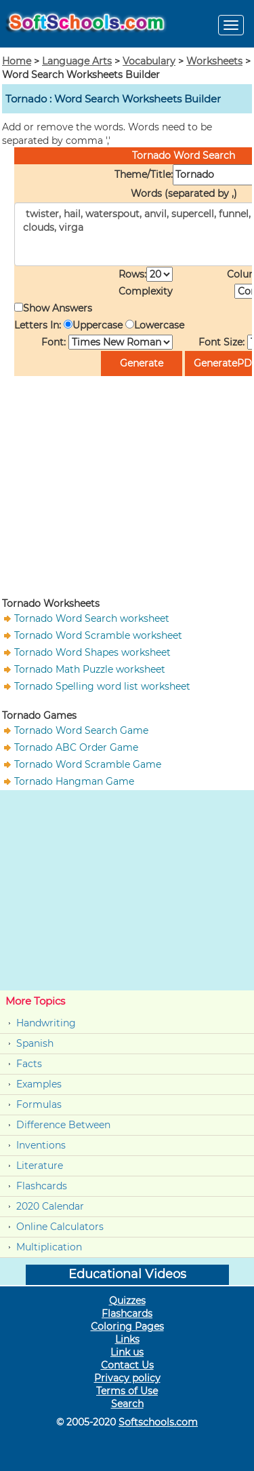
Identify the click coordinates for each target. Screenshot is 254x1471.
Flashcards (41, 1186)
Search (127, 1404)
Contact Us (127, 1365)
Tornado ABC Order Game (76, 747)
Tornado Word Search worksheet (91, 618)
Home (16, 61)
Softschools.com (158, 1422)
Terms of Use (127, 1391)
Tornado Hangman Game (74, 781)
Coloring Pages (127, 1326)
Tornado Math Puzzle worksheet (89, 669)
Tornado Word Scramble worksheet (98, 635)
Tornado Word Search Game (81, 730)
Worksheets (214, 61)
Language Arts (77, 61)
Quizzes (127, 1301)
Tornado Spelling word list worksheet (102, 686)
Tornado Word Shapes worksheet (92, 652)
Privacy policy (127, 1378)
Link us (127, 1352)
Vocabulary (149, 61)
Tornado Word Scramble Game (87, 764)
